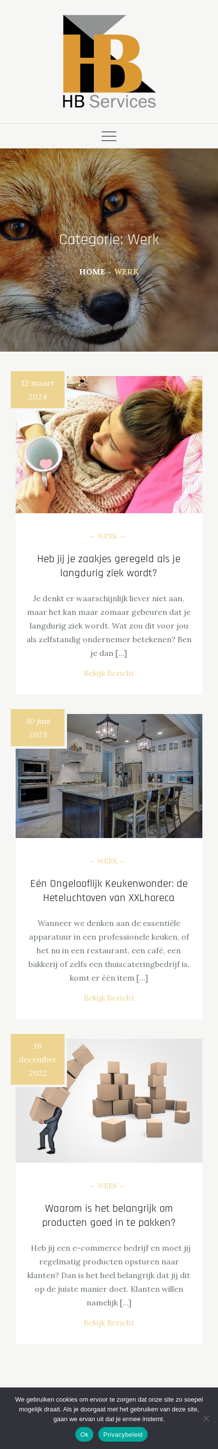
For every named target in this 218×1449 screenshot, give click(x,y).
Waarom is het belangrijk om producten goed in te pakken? (109, 1216)
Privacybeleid (123, 1434)
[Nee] (206, 1418)
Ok (84, 1434)
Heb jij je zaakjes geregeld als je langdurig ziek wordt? (108, 566)
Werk (107, 536)
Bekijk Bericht (109, 673)
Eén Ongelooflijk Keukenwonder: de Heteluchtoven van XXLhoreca (109, 891)
